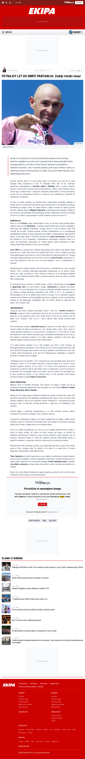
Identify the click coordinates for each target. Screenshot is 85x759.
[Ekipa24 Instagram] (10, 3)
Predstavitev (23, 683)
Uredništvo (34, 683)
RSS (18, 3)
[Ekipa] (42, 11)
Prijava (79, 3)
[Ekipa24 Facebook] (3, 3)
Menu (7, 32)
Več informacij (42, 499)
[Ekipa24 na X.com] (6, 3)
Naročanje (43, 683)
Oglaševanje (54, 683)
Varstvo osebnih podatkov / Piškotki (31, 687)
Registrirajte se (53, 512)
